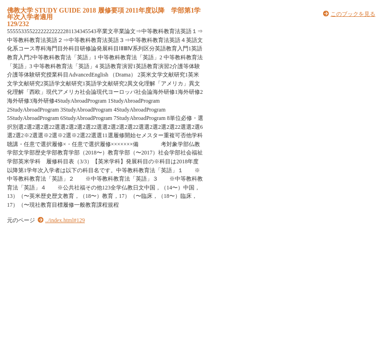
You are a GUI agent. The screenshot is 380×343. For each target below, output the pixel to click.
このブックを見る (353, 14)
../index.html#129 (65, 220)
